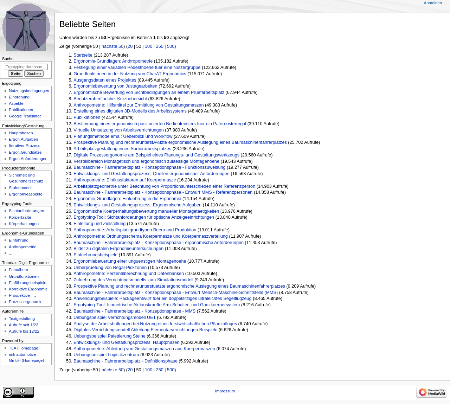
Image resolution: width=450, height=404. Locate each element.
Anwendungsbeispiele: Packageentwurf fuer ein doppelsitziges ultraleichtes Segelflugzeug (162, 298)
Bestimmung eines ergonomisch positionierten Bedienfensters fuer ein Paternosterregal (159, 123)
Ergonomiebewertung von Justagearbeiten (115, 86)
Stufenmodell (20, 188)
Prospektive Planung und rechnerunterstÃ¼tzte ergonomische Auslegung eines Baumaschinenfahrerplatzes (180, 142)
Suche (8, 59)
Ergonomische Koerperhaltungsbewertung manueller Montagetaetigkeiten (146, 211)
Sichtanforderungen (26, 211)
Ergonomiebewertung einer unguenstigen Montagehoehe (129, 261)
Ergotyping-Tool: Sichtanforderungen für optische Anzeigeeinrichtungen (143, 217)
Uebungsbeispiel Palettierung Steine (109, 336)
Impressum (225, 391)
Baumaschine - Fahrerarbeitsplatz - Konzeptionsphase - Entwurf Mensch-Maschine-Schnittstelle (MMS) (175, 292)
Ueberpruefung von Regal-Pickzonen (110, 267)
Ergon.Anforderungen (28, 158)
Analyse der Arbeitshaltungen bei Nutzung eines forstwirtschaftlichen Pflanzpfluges (155, 323)
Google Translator (25, 116)
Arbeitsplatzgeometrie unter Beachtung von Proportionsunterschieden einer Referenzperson (164, 186)
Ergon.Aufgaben (23, 139)
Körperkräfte (20, 217)
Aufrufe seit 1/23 (23, 325)
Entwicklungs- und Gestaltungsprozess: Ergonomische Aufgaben (137, 205)
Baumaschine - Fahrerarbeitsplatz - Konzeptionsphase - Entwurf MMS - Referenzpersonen (162, 192)
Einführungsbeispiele (27, 283)
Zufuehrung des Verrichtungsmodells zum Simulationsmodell (133, 279)
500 (170, 46)
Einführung (18, 240)
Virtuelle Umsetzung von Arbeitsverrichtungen (118, 130)
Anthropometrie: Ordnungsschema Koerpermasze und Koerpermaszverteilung (150, 236)
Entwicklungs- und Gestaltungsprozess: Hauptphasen (126, 342)
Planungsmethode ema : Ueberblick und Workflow (122, 136)
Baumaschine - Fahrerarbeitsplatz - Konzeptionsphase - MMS (134, 311)
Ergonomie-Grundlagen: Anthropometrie (113, 61)
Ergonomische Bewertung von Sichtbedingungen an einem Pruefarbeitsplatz (148, 92)
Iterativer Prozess (24, 145)
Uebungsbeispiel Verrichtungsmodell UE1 (114, 317)
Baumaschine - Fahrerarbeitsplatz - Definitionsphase (125, 361)
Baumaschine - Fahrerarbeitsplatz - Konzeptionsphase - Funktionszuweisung (149, 167)
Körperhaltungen (24, 224)
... (10, 253)
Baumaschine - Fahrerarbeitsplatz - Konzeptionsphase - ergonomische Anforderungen (158, 242)
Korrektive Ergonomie (28, 289)
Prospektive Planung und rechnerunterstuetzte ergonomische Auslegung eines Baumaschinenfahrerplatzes (179, 286)
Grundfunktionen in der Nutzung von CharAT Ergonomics (129, 73)
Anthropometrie (22, 247)
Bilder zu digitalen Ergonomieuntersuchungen (118, 248)
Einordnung (19, 97)
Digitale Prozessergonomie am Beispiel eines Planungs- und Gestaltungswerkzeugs (156, 155)
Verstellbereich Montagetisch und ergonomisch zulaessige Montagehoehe (146, 161)
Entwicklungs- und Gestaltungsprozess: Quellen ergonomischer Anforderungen (151, 173)
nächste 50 (112, 46)
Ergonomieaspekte (26, 194)
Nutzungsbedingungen (29, 91)
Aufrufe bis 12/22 (24, 331)
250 (159, 46)
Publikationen (86, 117)
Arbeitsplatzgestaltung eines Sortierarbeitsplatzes (122, 148)
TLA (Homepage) (24, 348)
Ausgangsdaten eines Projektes (104, 80)
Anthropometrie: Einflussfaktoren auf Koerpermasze (124, 180)
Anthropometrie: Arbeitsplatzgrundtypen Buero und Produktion (134, 229)
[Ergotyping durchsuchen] (26, 67)
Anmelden (433, 3)
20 (130, 46)
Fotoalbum (18, 270)
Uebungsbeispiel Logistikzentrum (106, 354)
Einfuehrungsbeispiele (95, 254)
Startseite (82, 55)
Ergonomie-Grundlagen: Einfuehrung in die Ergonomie (127, 198)
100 (148, 46)
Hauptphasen (21, 133)
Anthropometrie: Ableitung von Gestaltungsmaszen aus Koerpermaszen (144, 348)
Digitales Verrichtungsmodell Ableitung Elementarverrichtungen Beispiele (145, 329)
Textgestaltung (22, 318)
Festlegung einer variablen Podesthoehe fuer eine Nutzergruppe (136, 67)
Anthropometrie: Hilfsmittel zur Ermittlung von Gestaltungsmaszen (138, 105)
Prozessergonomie (26, 302)
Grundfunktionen (24, 276)
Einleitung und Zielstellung (99, 223)
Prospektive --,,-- (24, 295)
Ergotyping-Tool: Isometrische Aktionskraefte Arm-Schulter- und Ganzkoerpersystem (156, 304)
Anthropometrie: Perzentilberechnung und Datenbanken (128, 273)
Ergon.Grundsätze (25, 152)
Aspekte (16, 103)
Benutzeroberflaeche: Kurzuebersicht (110, 98)
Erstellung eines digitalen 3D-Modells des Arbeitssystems (130, 111)
